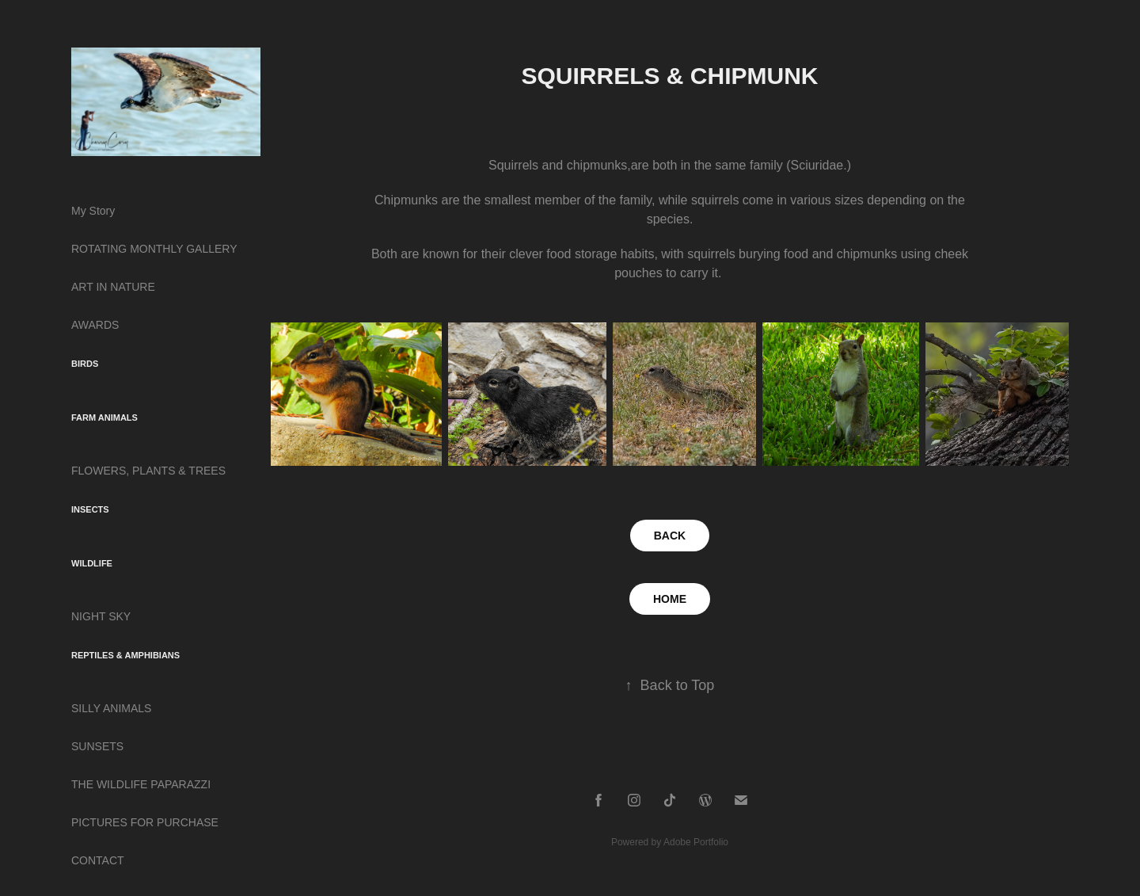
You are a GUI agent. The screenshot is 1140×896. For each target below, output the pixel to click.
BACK (670, 535)
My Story (93, 210)
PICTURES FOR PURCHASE (144, 822)
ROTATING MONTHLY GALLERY (154, 248)
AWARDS (95, 324)
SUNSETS (97, 746)
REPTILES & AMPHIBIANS (125, 655)
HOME (669, 599)
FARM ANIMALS (104, 417)
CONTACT (97, 860)
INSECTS (90, 509)
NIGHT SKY (101, 616)
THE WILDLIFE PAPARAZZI (141, 784)
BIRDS (84, 363)
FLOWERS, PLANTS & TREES (148, 470)
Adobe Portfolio (695, 842)
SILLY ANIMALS (111, 708)
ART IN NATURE (113, 286)
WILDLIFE (91, 563)
